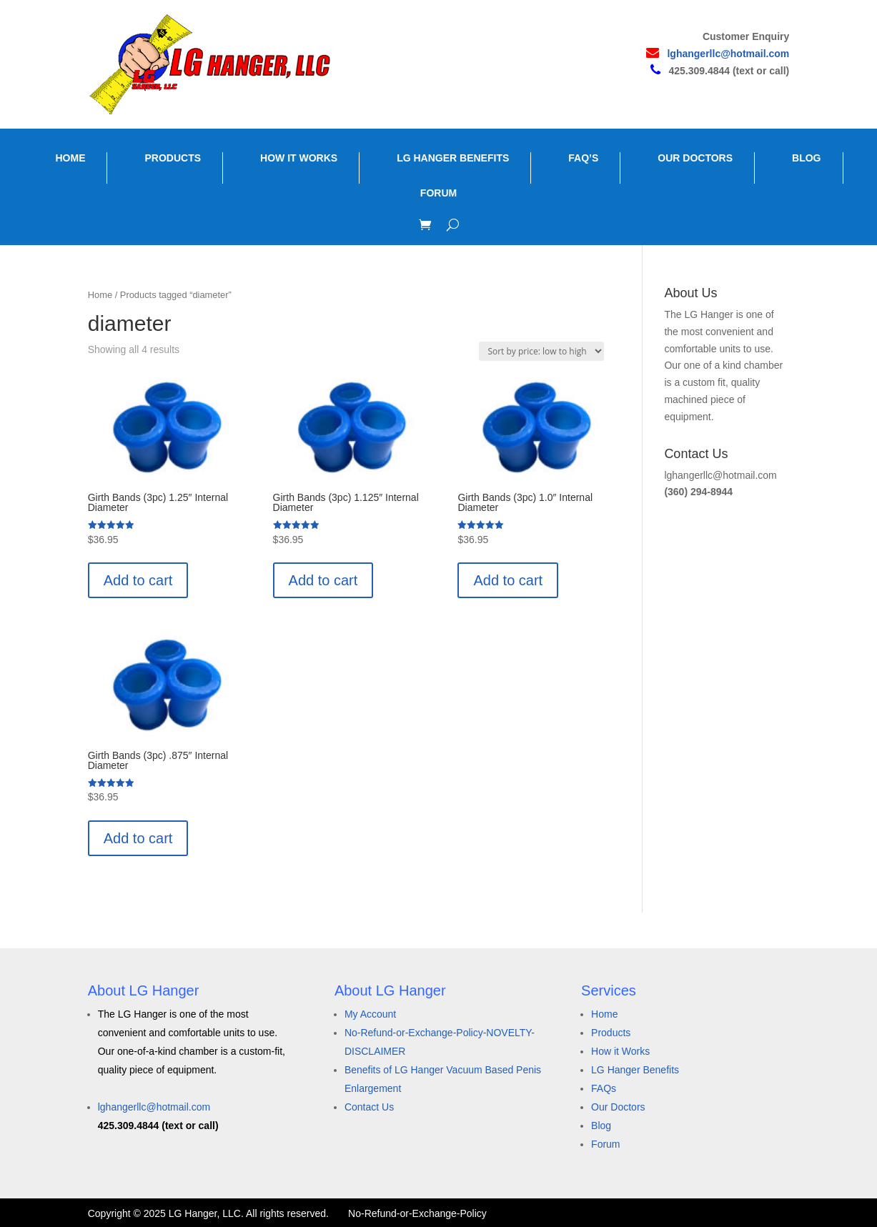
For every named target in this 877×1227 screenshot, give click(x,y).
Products (610, 1032)
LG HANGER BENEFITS (453, 158)
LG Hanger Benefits (635, 1070)
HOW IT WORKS (298, 158)
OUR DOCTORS (695, 158)
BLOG (806, 158)
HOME (70, 158)
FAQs (603, 1088)
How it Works (620, 1051)
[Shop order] (541, 351)
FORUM (438, 193)
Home (100, 294)
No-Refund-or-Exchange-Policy (417, 1213)
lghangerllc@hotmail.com (728, 53)
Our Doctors (618, 1107)
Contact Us (369, 1107)
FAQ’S (583, 158)
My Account (370, 1014)
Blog (601, 1125)
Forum (605, 1144)
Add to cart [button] (138, 580)
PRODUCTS (172, 158)
